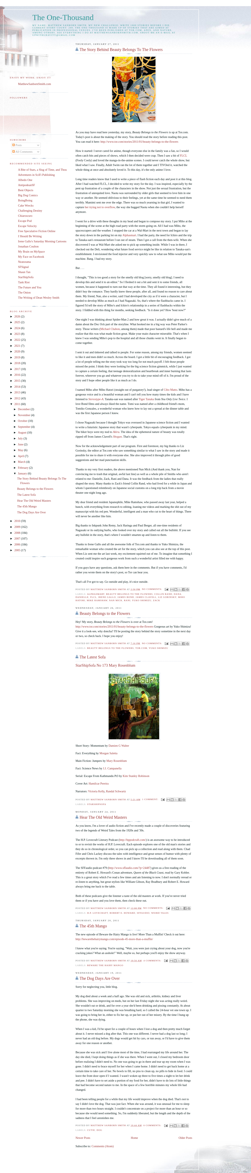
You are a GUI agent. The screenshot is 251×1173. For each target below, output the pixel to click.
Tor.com (141, 648)
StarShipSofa (25, 277)
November (24, 415)
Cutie (91, 1130)
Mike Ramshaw (97, 600)
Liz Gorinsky (167, 597)
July (20, 438)
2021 (17, 345)
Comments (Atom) (103, 1146)
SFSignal (23, 267)
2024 (17, 328)
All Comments (22, 151)
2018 (17, 363)
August (22, 432)
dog (99, 1130)
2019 (17, 357)
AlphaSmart (95, 594)
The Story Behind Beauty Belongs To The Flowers (121, 49)
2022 (17, 339)
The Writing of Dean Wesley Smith (38, 297)
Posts (17, 145)
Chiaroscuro (25, 215)
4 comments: (152, 960)
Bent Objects (25, 190)
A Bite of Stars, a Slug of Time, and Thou (42, 169)
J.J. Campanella (112, 768)
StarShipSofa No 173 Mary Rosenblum (105, 665)
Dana (177, 594)
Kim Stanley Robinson (136, 776)
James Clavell (146, 597)
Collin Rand (163, 594)
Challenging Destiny (30, 210)
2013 (17, 392)
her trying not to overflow (100, 207)
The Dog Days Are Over (100, 978)
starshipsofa (96, 804)
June (21, 444)
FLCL (183, 155)
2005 (17, 550)
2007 (17, 538)
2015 (17, 380)
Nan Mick (115, 600)
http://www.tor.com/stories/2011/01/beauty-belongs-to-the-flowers (139, 141)
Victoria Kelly (96, 791)
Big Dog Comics (28, 195)
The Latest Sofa (93, 657)
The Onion (24, 292)
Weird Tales (160, 913)
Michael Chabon (110, 329)
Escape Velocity (27, 226)
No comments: (152, 589)
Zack (156, 600)
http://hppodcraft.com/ (132, 839)
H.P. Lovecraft (97, 913)
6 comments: (152, 1125)
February (23, 467)
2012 (17, 398)
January (23, 473)
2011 (17, 404)
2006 (17, 544)
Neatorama (24, 261)
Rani (127, 600)
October (23, 420)
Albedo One (25, 180)
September (24, 426)
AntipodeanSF (26, 185)
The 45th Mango (93, 926)
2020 (17, 351)
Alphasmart (129, 235)
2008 (17, 532)
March (22, 461)
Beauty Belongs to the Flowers (129, 594)
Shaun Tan (24, 272)
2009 (17, 526)
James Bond (125, 597)
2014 (17, 386)
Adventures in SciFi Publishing (36, 174)
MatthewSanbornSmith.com (34, 84)
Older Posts (185, 1137)
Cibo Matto (170, 389)
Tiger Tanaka (146, 399)
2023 (17, 333)
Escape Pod (25, 220)
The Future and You (29, 287)
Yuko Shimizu (141, 600)
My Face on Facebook (31, 256)
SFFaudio (143, 913)
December (24, 409)
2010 (17, 521)
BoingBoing (25, 200)
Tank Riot (24, 282)
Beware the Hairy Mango (105, 965)
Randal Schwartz (116, 791)
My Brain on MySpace (31, 251)
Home (134, 1137)
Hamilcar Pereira (99, 783)
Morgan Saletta (109, 753)
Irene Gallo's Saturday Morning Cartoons (42, 241)
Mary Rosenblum (116, 760)
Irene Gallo (107, 597)
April (21, 456)
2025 (17, 322)
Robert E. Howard (122, 913)
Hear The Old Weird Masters (103, 817)
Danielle (82, 597)
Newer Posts (82, 1137)
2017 (17, 369)
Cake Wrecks (26, 205)
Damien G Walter (119, 745)
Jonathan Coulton (28, 246)
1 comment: (150, 799)
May (21, 450)
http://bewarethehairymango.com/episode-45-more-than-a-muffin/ (114, 939)
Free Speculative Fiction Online (36, 231)
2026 (17, 316)
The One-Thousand (63, 17)
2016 (17, 374)
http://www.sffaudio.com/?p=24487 (129, 867)
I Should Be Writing (30, 236)
